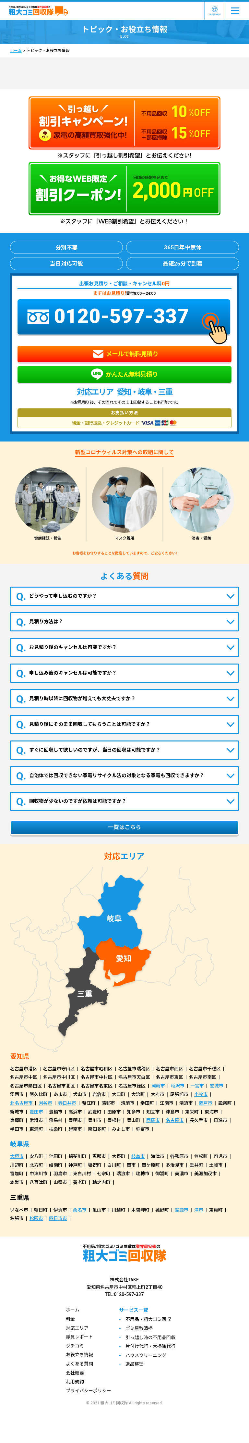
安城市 (216, 1085)
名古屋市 (175, 1120)
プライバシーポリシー (88, 1390)
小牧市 (201, 1094)
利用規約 (75, 1381)
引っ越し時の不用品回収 (150, 1337)
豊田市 (36, 1111)
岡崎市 (158, 1085)
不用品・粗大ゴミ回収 (148, 1319)
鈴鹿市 (181, 1210)
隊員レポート (79, 1336)
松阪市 (36, 1218)
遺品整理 (134, 1364)
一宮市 (197, 1085)
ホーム (16, 50)
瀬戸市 (205, 1103)
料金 (70, 1319)
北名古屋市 (21, 1103)
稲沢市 (177, 1085)
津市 (198, 1210)
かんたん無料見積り (124, 374)
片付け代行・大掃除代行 (150, 1346)
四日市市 (58, 1218)
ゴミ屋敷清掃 (139, 1328)
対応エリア (77, 1328)
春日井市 (67, 1103)
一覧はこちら (124, 827)
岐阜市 (138, 1156)
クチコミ (75, 1346)
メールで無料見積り (125, 354)
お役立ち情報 (79, 1354)
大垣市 (17, 1156)
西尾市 (153, 1120)
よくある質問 (79, 1363)
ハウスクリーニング (145, 1355)
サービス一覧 (133, 1310)
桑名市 (80, 1210)
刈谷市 (45, 1103)
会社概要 (75, 1372)
